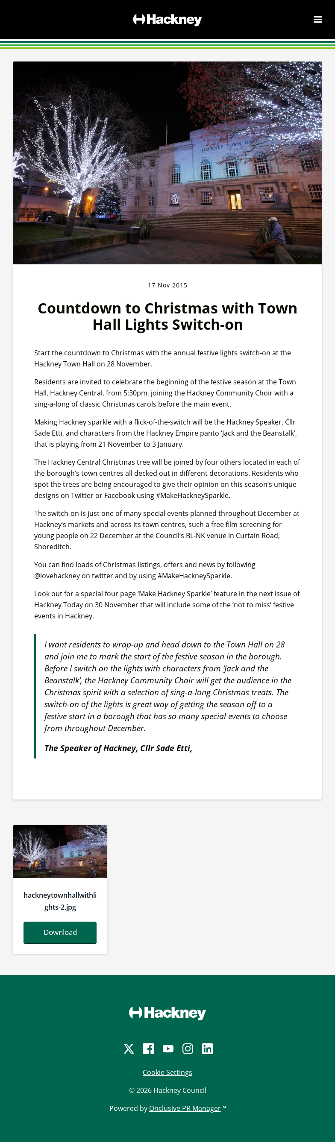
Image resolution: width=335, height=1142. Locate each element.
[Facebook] (148, 1048)
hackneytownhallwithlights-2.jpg (60, 901)
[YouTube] (167, 1048)
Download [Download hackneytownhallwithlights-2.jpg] (60, 932)
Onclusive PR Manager (185, 1108)
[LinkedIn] (207, 1048)
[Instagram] (187, 1048)
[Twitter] (128, 1048)
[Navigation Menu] (318, 19)
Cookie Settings (167, 1072)
